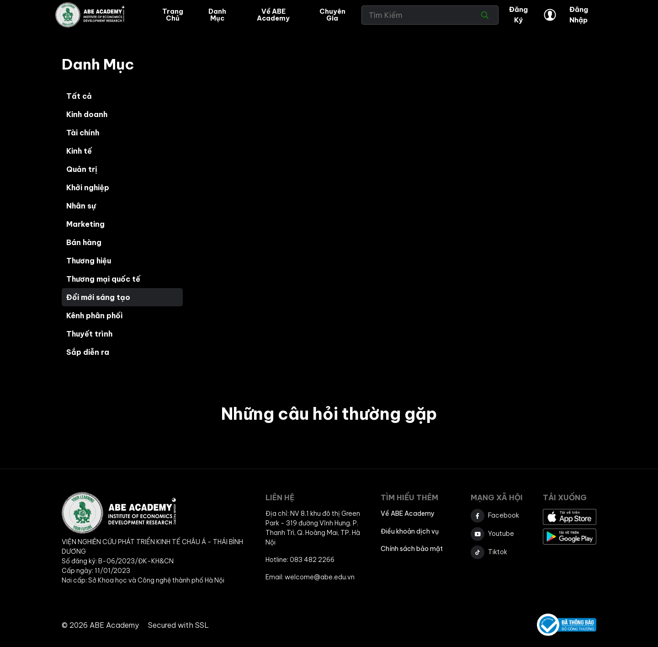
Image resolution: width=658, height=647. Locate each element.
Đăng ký (518, 14)
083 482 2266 (312, 560)
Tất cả (79, 96)
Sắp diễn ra (87, 352)
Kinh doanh (86, 114)
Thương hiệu (88, 260)
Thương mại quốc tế (103, 278)
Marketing (85, 224)
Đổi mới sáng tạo (98, 297)
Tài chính (82, 132)
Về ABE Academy (273, 14)
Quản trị (81, 169)
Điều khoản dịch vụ (410, 531)
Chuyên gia (332, 14)
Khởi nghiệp (87, 187)
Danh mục (217, 14)
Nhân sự (81, 205)
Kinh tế (79, 150)
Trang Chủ (172, 14)
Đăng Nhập (566, 14)
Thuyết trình (89, 333)
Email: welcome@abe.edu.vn (310, 577)
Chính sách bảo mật (412, 549)
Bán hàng (83, 242)
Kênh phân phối (94, 315)
